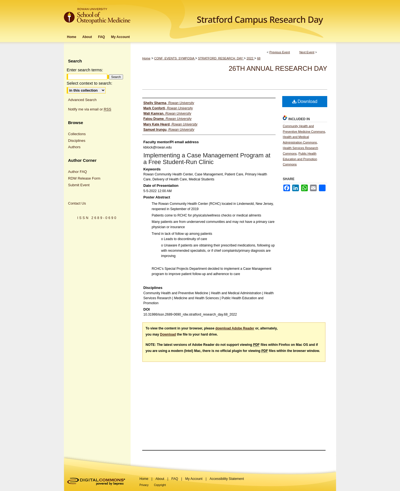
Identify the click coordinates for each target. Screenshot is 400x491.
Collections (77, 134)
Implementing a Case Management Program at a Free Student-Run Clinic (206, 158)
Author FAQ (77, 172)
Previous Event (279, 52)
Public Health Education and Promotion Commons (300, 159)
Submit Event (78, 185)
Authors (74, 147)
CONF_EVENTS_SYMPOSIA (174, 58)
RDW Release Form (84, 178)
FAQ (174, 479)
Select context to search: (89, 83)
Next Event (306, 52)
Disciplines (76, 141)
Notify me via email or (89, 109)
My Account (193, 479)
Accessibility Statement (227, 479)
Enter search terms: (85, 69)
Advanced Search (82, 100)
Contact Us (77, 203)
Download (305, 101)
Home (146, 58)
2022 (250, 58)
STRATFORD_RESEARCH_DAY (221, 58)
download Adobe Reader (234, 328)
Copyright (160, 485)
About (160, 479)
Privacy (144, 485)
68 (258, 58)
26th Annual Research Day (278, 68)
